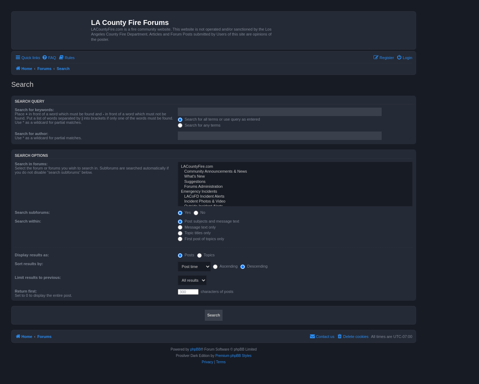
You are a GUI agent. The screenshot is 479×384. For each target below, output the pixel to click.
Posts (186, 255)
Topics (206, 255)
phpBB (195, 349)
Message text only (197, 227)
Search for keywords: (34, 110)
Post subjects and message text (208, 221)
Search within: (28, 221)
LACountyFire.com (295, 166)
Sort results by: (29, 264)
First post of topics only (201, 239)
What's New (295, 176)
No (199, 212)
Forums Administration (295, 186)
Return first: (26, 291)
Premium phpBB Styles (233, 356)
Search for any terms (199, 125)
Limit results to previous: (38, 277)
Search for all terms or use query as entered (219, 119)
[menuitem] (49, 57)
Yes (184, 212)
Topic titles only (194, 233)
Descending (253, 266)
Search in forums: (31, 164)
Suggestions (295, 181)
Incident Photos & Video (295, 201)
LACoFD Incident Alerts (295, 196)
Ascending (225, 266)
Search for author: (31, 134)
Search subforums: (32, 212)
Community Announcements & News (295, 171)
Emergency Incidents (295, 191)
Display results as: (32, 255)
